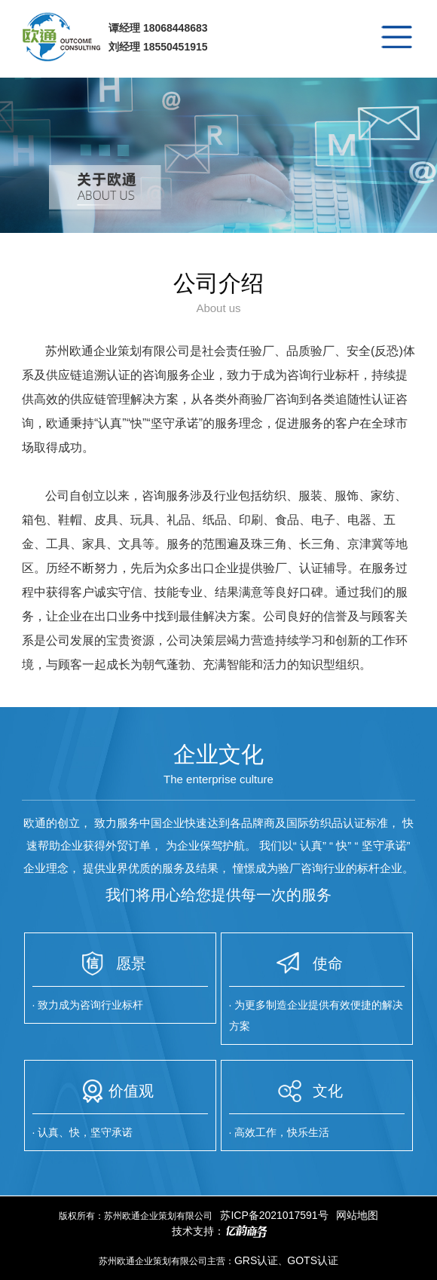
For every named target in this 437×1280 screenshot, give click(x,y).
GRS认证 (256, 1260)
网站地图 (357, 1215)
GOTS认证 (312, 1260)
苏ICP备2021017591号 (274, 1215)
